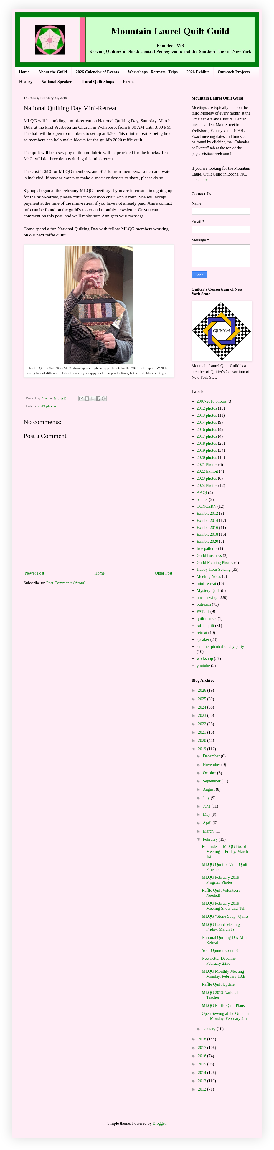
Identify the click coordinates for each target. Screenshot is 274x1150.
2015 (202, 1064)
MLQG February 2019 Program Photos (220, 880)
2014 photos (207, 422)
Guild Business (209, 555)
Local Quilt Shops (98, 82)
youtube (203, 665)
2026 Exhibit (197, 72)
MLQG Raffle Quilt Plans (223, 1005)
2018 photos (207, 443)
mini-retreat (206, 583)
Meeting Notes (209, 576)
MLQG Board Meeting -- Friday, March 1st (223, 927)
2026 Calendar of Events (97, 72)
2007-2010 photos (212, 401)
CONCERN (207, 506)
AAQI (202, 492)
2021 (202, 732)
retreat (202, 633)
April (207, 823)
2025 (202, 699)
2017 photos (207, 436)
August (209, 789)
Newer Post (34, 573)
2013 (202, 1081)
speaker (203, 639)
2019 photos (47, 406)
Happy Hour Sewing (214, 569)
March (208, 831)
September (212, 781)
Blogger (159, 1123)
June (207, 806)
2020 (202, 740)
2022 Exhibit (207, 471)
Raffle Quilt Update (218, 984)
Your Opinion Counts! (220, 950)
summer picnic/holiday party (220, 646)
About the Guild (52, 72)
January (210, 1029)
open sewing (207, 597)
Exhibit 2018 (207, 534)
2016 (202, 1056)
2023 (202, 715)
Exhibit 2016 (207, 527)
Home (24, 72)
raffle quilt (205, 625)
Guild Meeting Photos (215, 562)
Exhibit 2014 (207, 520)
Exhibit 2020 (207, 541)
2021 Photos (207, 464)
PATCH (203, 611)
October (210, 773)
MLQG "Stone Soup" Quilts (225, 916)
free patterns (207, 548)
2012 (202, 1089)
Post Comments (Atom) (65, 583)
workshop (205, 658)
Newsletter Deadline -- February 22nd (221, 961)
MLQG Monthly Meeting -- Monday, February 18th (225, 974)
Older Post (164, 573)
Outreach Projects (234, 72)
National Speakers (57, 82)
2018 (202, 1039)
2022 (202, 724)
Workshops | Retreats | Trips (153, 72)
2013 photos (207, 415)
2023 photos (207, 478)
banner (202, 499)
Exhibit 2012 (207, 513)
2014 (202, 1072)
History (25, 82)
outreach (204, 604)
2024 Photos (207, 485)
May (207, 814)
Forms (128, 82)
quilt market (207, 618)
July (207, 798)
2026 (202, 690)
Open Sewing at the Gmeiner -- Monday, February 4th (226, 1016)
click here (200, 180)
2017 (202, 1047)
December (212, 756)
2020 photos (207, 457)
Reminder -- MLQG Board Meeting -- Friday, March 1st (225, 851)
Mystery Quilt (208, 590)
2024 (202, 707)
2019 (202, 749)
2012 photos (207, 408)
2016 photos (207, 429)
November (212, 764)
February (211, 839)
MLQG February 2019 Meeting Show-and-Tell (223, 906)
